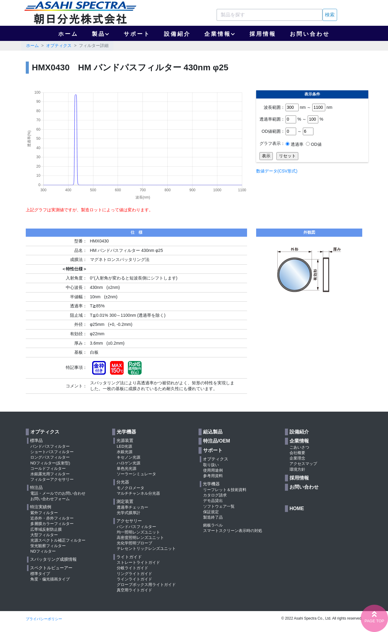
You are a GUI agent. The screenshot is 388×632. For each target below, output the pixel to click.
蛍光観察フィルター (48, 545)
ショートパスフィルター (52, 452)
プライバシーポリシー (44, 619)
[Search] (269, 15)
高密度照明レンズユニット (140, 537)
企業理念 (297, 458)
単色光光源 (126, 468)
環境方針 (297, 469)
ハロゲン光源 (128, 463)
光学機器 (126, 431)
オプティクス (59, 45)
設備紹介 (177, 34)
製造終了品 (213, 517)
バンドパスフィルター (50, 446)
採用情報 (262, 34)
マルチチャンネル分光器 (138, 493)
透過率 (296, 144)
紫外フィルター (44, 512)
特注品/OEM (216, 440)
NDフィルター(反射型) (50, 463)
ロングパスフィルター (50, 457)
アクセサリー (129, 520)
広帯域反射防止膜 (46, 529)
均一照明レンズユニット (138, 532)
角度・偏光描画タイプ (50, 579)
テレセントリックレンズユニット (146, 548)
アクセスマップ (303, 463)
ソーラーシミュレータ (136, 474)
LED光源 (124, 446)
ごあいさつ (299, 447)
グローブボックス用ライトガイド (146, 584)
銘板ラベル (213, 525)
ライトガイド (129, 556)
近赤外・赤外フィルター (52, 518)
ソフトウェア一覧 (219, 506)
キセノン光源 (128, 457)
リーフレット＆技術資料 (224, 489)
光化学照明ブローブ (134, 543)
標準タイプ (40, 573)
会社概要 (297, 452)
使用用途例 (213, 470)
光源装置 (124, 440)
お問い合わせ (310, 34)
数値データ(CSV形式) (276, 171)
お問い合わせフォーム (50, 499)
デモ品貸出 (213, 500)
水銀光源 (124, 452)
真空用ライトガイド (134, 590)
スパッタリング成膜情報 (53, 559)
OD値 (316, 144)
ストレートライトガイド (138, 562)
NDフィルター (43, 551)
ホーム (68, 34)
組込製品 (212, 431)
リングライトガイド (134, 573)
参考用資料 (213, 475)
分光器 (122, 482)
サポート (137, 34)
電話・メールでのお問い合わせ (57, 493)
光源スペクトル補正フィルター (57, 540)
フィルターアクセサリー (52, 479)
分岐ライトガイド (132, 568)
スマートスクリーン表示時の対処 (232, 530)
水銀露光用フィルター (50, 474)
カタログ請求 (215, 495)
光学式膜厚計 (128, 512)
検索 (330, 14)
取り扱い (211, 465)
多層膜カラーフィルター (52, 523)
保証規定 (211, 512)
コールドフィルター (48, 468)
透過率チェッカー (132, 507)
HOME (296, 508)
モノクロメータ (130, 488)
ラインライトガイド (134, 579)
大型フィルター (44, 535)
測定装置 (124, 501)
